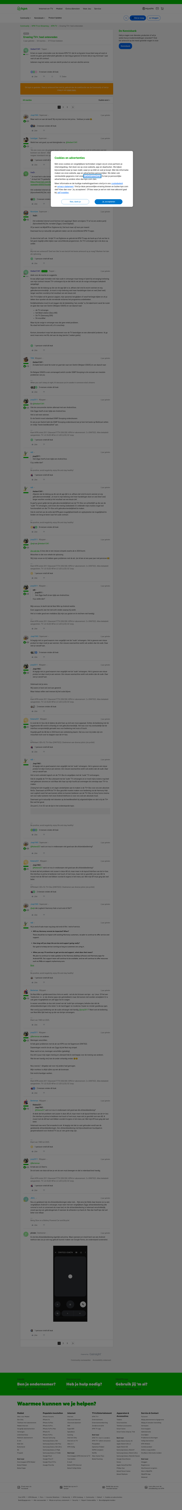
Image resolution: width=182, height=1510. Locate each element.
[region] (92, 179)
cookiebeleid (117, 183)
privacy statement (65, 186)
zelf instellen (63, 192)
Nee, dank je (75, 201)
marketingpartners (92, 176)
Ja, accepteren (108, 201)
